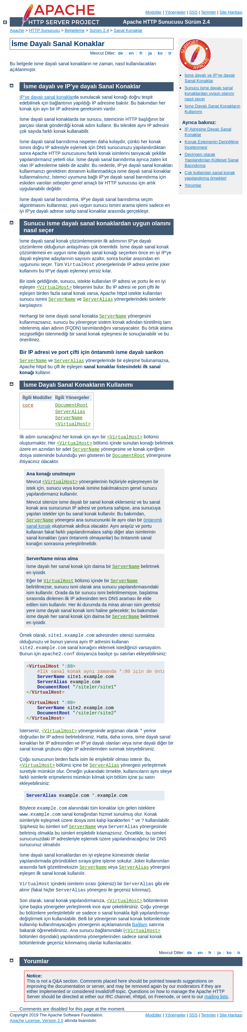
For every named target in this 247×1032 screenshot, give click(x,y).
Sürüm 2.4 (99, 30)
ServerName (62, 299)
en (131, 53)
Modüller (154, 12)
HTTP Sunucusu (44, 30)
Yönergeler (175, 12)
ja (150, 53)
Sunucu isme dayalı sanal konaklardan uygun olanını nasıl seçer (209, 93)
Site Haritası (230, 12)
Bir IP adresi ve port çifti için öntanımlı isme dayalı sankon (91, 352)
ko (160, 53)
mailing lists (216, 996)
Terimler (208, 12)
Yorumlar (193, 185)
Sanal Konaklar (128, 30)
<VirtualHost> (54, 287)
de (120, 53)
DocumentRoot (71, 405)
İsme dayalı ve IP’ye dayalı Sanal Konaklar (210, 78)
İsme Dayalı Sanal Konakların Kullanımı (78, 385)
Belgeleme (74, 30)
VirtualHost (58, 581)
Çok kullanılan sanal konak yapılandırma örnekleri (210, 175)
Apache (17, 30)
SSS (193, 12)
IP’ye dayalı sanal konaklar (47, 97)
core (27, 405)
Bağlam (139, 924)
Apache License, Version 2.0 (36, 1020)
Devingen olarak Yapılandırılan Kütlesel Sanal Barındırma (212, 160)
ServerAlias (98, 299)
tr (170, 53)
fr (141, 53)
